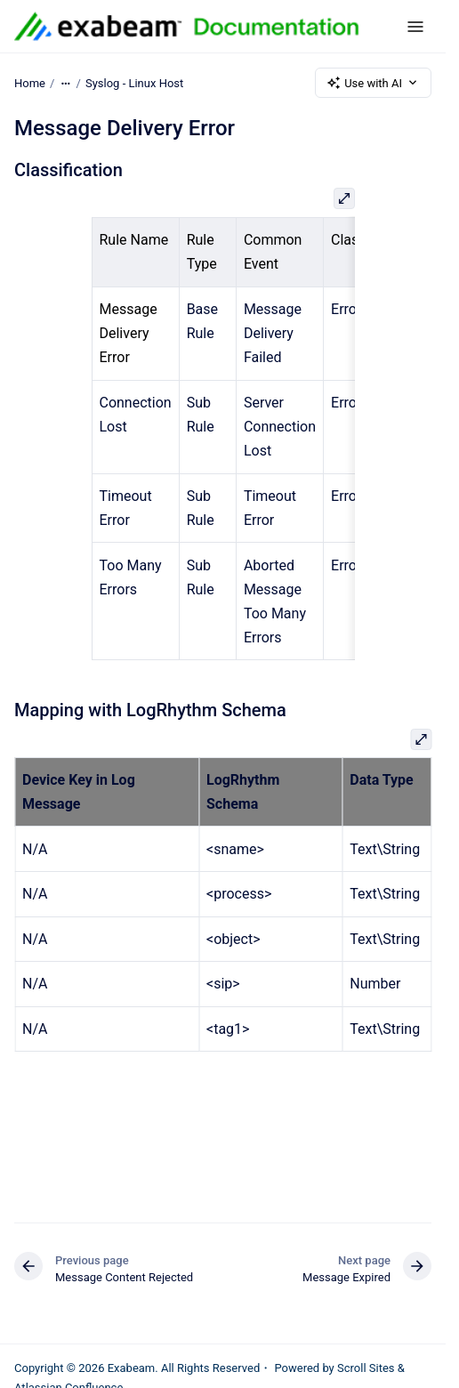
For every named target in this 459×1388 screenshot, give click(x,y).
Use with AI (373, 83)
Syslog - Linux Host (134, 82)
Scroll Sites (366, 1368)
